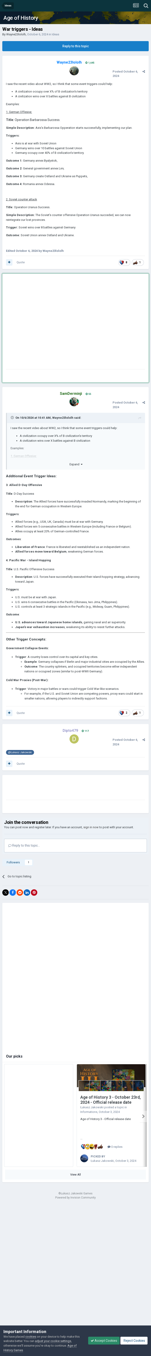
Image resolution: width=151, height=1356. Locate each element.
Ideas (55, 34)
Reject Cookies (134, 1340)
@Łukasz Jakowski (20, 752)
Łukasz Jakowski (92, 1107)
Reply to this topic (75, 46)
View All (75, 1174)
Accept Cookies (104, 1340)
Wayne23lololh (16, 34)
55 (88, 394)
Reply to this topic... (24, 845)
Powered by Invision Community (75, 1197)
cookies (30, 1336)
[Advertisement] (45, 322)
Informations (88, 1112)
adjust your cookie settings (53, 1341)
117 (85, 731)
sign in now (91, 827)
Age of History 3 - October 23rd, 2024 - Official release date (110, 1100)
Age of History (20, 18)
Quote (21, 262)
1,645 (89, 62)
